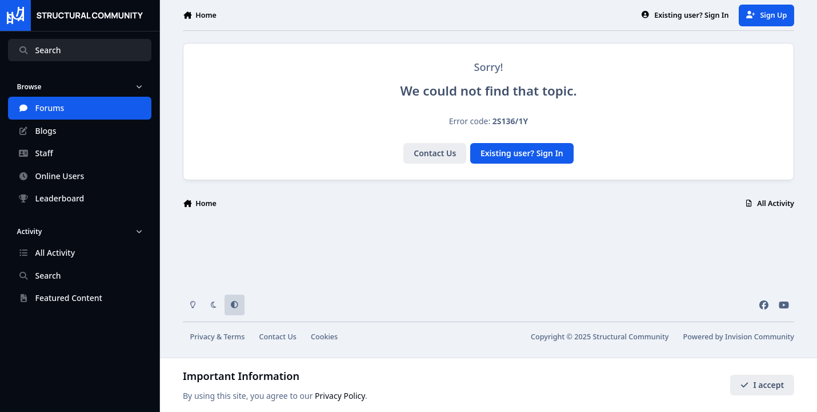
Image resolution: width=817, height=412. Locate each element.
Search (39, 50)
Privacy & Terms (217, 337)
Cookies (324, 337)
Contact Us (435, 153)
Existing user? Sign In (521, 153)
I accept (762, 384)
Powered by (738, 337)
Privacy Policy (340, 395)
